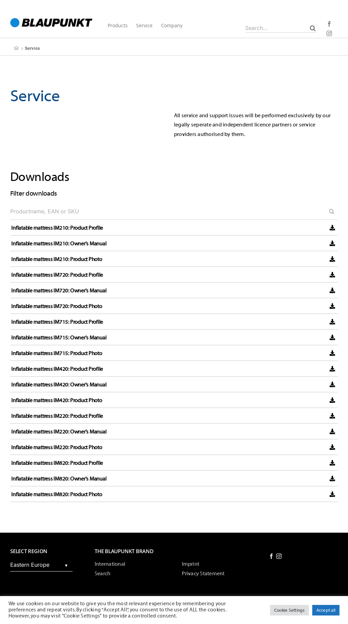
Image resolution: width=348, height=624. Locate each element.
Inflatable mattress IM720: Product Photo (56, 306)
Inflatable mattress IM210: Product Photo (56, 259)
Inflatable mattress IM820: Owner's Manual (58, 479)
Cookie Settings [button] (289, 610)
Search (102, 573)
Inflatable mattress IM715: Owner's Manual (58, 338)
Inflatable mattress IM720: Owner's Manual (58, 291)
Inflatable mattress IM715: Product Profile (57, 322)
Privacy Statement (203, 573)
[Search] (312, 27)
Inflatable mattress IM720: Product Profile (57, 275)
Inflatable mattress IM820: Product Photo (56, 494)
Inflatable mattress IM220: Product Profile (57, 416)
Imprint (191, 564)
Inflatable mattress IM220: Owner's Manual (58, 432)
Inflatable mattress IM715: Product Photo (56, 353)
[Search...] (280, 27)
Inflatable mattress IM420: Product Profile (57, 369)
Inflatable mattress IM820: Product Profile (57, 463)
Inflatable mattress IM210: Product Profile (57, 228)
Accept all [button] (325, 610)
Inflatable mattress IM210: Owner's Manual (58, 244)
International (110, 564)
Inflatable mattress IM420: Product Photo (56, 400)
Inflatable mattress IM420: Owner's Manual (58, 385)
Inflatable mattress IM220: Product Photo (56, 447)
